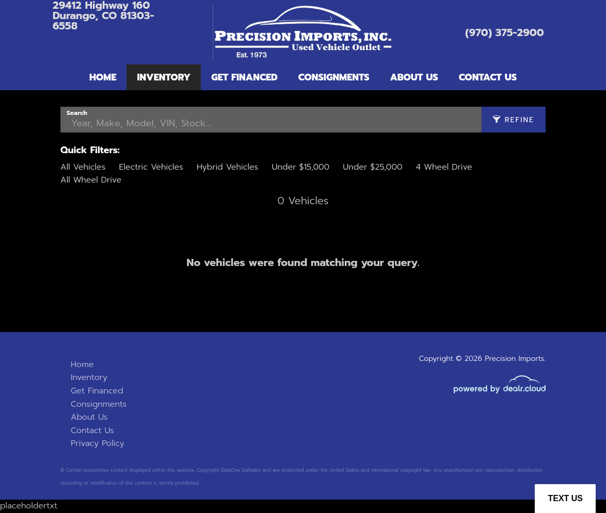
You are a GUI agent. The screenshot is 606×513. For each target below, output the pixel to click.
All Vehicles (82, 167)
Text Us (565, 498)
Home (103, 77)
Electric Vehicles (151, 167)
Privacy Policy (97, 443)
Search (77, 113)
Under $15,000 (300, 167)
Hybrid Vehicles (227, 167)
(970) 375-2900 (504, 32)
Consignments (334, 77)
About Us (414, 77)
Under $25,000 (372, 167)
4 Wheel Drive (444, 167)
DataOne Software (241, 470)
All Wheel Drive (90, 180)
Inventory (163, 77)
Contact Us (488, 77)
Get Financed (244, 77)
